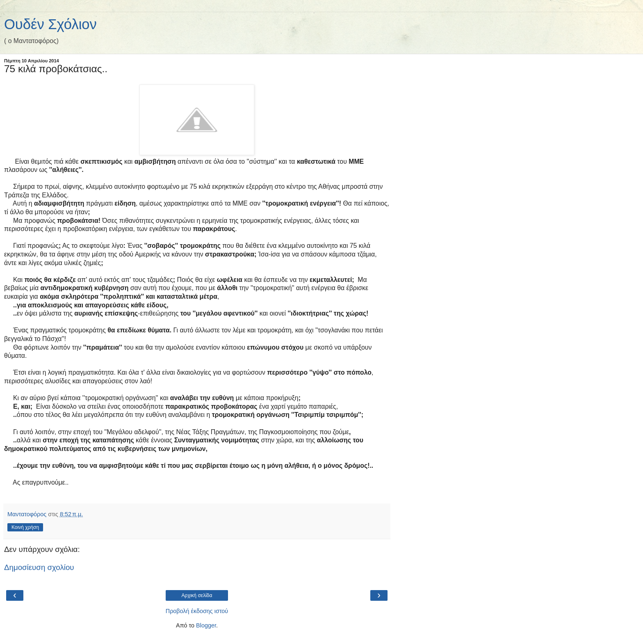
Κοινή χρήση (25, 527)
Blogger (206, 625)
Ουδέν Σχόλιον (50, 24)
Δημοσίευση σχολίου (39, 567)
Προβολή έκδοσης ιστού (197, 611)
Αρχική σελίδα (197, 595)
